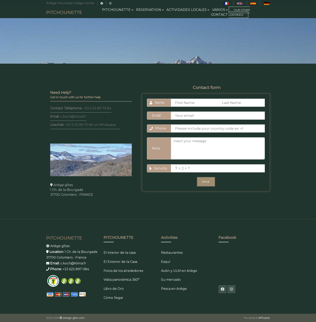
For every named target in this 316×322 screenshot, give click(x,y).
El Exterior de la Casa (120, 262)
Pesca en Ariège (174, 289)
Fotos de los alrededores (123, 271)
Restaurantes (172, 253)
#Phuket (264, 317)
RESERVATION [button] (150, 10)
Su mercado (171, 280)
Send (206, 181)
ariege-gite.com (73, 317)
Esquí (165, 262)
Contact (219, 15)
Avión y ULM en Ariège (179, 271)
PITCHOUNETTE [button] (117, 10)
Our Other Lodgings (239, 12)
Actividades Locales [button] (187, 10)
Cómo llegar (113, 298)
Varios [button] (220, 10)
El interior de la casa (120, 253)
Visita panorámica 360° (121, 280)
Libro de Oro (114, 289)
